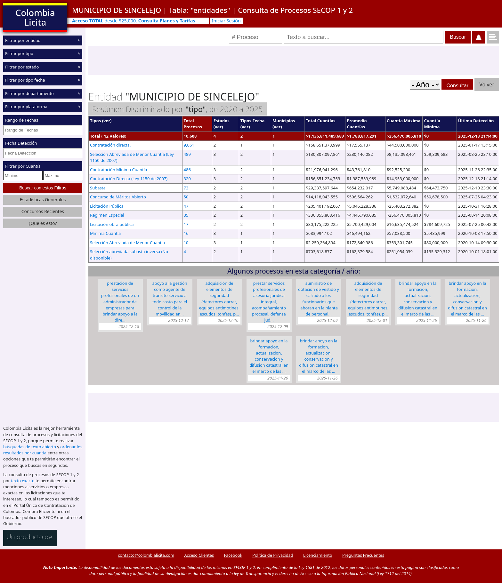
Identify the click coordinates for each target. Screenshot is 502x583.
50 (186, 197)
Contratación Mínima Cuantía (118, 169)
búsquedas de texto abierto (29, 447)
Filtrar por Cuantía (23, 166)
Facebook (233, 555)
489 (187, 154)
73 (186, 188)
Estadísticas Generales (43, 199)
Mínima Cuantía (105, 233)
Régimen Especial (107, 215)
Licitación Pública (107, 206)
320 (187, 178)
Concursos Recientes (42, 211)
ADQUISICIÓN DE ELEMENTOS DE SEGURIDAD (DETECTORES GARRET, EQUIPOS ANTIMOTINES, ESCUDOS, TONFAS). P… (219, 298)
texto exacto (22, 480)
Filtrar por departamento (29, 93)
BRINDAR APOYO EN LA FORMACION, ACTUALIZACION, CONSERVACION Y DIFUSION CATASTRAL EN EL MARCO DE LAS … (417, 298)
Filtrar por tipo (19, 53)
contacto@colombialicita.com (146, 555)
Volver (486, 84)
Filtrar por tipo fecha (25, 80)
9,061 (189, 145)
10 (186, 242)
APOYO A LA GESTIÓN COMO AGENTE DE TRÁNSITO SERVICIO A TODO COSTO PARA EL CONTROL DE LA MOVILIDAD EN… (169, 298)
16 (186, 233)
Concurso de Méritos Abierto (118, 197)
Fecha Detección (21, 143)
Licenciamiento (317, 555)
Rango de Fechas (21, 120)
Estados (222, 121)
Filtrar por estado (22, 67)
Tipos (95, 121)
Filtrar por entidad (23, 40)
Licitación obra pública (112, 224)
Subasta (98, 188)
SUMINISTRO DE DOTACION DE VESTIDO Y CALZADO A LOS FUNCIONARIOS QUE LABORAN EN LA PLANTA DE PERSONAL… (318, 298)
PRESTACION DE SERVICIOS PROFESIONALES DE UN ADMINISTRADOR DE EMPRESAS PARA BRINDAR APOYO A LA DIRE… (120, 301)
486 (187, 169)
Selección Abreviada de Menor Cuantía (127, 242)
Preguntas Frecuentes (363, 555)
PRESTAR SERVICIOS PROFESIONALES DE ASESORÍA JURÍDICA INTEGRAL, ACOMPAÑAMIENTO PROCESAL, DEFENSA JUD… (269, 301)
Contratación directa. (110, 145)
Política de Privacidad (272, 555)
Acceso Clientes (199, 555)
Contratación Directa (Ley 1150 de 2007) (128, 178)
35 (186, 215)
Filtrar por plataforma (26, 106)
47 (186, 206)
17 (186, 224)
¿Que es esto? (42, 223)
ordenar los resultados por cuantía (42, 450)
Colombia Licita (35, 17)
